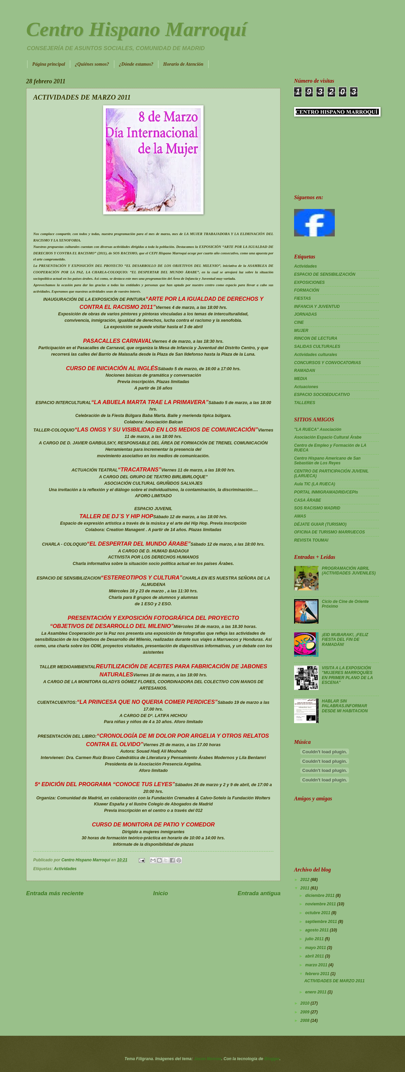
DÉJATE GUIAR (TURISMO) (320, 524)
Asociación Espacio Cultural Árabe (328, 437)
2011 (305, 888)
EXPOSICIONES (309, 282)
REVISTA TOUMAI (311, 540)
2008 (305, 1020)
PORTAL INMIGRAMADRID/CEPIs (326, 492)
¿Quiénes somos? (92, 64)
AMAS (300, 516)
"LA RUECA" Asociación (317, 429)
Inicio (160, 893)
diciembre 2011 (320, 895)
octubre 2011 (318, 912)
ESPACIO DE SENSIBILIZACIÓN (324, 274)
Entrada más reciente (54, 893)
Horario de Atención (183, 64)
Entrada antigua (259, 893)
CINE (299, 322)
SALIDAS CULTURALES (317, 346)
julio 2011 (315, 939)
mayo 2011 (316, 947)
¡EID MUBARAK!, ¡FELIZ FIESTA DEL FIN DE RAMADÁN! (345, 639)
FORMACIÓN (306, 290)
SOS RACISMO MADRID (317, 508)
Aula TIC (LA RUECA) (314, 484)
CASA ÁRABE (307, 500)
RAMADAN (304, 370)
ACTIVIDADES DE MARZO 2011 (334, 981)
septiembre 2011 (321, 921)
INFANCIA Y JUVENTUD (317, 306)
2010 (305, 1003)
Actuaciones (306, 386)
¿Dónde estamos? (136, 64)
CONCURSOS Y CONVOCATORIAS (327, 362)
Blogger (271, 1058)
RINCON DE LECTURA (316, 338)
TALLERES (304, 402)
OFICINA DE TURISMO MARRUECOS (329, 532)
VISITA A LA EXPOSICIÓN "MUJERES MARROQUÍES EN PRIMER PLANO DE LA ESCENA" (347, 675)
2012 (305, 879)
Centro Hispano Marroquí (136, 29)
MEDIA (300, 378)
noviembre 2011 (321, 904)
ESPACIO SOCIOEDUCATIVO (322, 394)
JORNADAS (305, 314)
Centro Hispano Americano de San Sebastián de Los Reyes (327, 460)
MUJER (301, 330)
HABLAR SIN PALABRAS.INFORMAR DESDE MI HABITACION (345, 706)
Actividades (65, 868)
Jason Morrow (207, 1058)
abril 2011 (315, 956)
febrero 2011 (317, 973)
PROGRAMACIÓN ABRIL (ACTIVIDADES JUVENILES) (349, 570)
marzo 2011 (316, 965)
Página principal (48, 64)
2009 (305, 1012)
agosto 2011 (317, 930)
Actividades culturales (315, 354)
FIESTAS (302, 298)
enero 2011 (316, 992)
